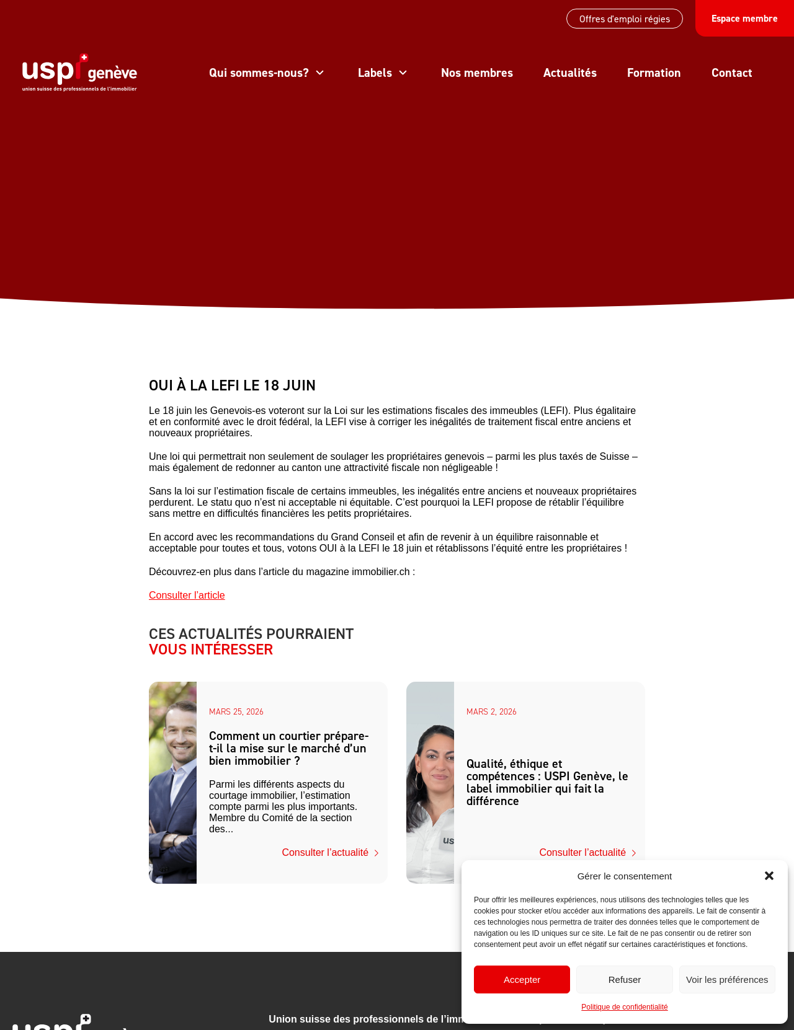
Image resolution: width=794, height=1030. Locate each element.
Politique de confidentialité (624, 1007)
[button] (769, 875)
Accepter (522, 979)
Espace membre (744, 18)
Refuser (625, 979)
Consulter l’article (187, 595)
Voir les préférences (727, 979)
